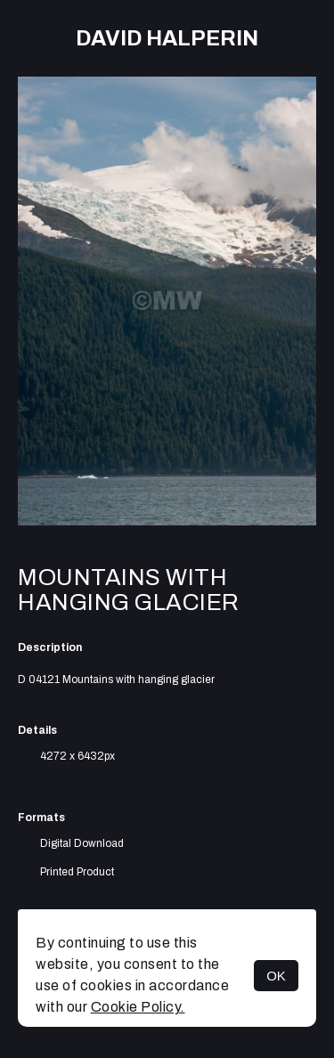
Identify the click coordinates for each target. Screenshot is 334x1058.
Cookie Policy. (138, 1006)
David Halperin (167, 38)
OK (276, 975)
